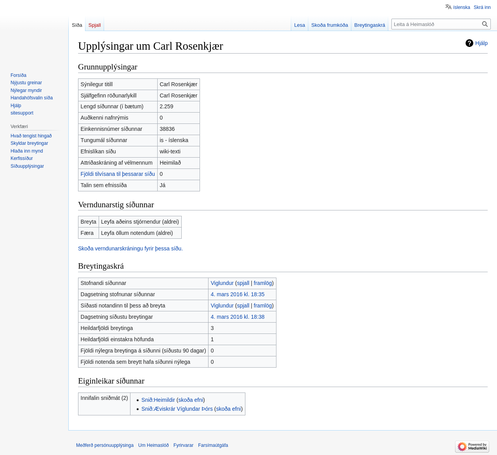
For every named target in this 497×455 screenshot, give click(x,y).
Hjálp (481, 43)
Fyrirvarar (183, 445)
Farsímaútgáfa (213, 445)
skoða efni (190, 400)
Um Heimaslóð (153, 445)
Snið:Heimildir (158, 400)
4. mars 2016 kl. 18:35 (238, 294)
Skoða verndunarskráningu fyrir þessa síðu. (130, 248)
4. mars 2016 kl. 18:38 (238, 317)
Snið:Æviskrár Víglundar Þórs (177, 409)
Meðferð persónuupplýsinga (105, 445)
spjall (243, 283)
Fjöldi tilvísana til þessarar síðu (118, 174)
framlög (263, 283)
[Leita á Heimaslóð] (441, 24)
